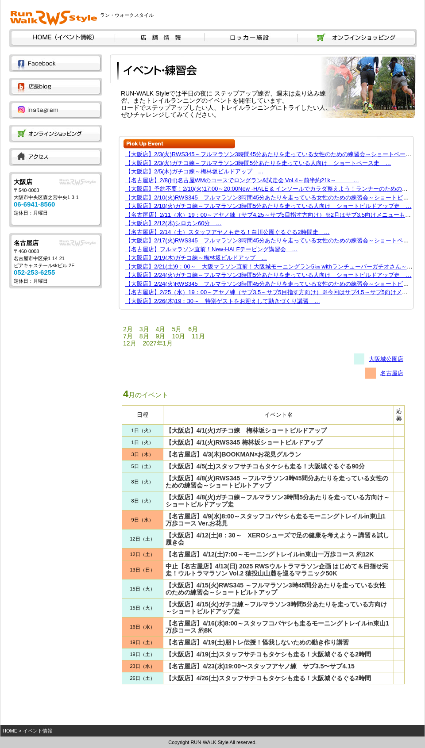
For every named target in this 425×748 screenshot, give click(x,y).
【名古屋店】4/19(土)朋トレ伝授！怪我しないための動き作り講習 (257, 642)
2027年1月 (158, 343)
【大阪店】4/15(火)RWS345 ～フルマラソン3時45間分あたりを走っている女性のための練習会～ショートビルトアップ (276, 589)
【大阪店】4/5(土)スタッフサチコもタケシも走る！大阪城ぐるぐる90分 (265, 466)
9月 (161, 336)
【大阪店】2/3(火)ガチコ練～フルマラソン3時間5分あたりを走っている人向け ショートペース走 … (258, 163)
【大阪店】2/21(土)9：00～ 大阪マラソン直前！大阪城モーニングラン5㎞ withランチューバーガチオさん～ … (272, 266)
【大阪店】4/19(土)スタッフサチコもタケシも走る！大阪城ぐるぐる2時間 (268, 654)
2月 (128, 329)
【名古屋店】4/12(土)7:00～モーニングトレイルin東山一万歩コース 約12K (270, 554)
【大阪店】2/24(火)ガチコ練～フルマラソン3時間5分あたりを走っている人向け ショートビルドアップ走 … (268, 275)
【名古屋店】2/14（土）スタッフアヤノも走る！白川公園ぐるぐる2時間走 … (227, 232)
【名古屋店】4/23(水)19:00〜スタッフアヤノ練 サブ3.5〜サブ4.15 (260, 666)
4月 (161, 329)
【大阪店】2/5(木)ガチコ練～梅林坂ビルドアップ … (194, 171)
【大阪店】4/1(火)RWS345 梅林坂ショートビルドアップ (244, 442)
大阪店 (23, 181)
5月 (177, 329)
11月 (198, 336)
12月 (129, 343)
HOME (10, 730)
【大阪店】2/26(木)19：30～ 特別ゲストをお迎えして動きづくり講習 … (222, 301)
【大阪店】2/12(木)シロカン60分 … (173, 223)
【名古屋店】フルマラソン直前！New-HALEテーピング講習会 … (211, 249)
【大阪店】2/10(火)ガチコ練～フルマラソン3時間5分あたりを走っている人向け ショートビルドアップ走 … (268, 206)
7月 (128, 336)
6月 (193, 329)
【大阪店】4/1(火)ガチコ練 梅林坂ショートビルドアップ (246, 430)
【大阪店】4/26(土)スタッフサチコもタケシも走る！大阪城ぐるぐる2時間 (268, 678)
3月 (144, 329)
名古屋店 (26, 242)
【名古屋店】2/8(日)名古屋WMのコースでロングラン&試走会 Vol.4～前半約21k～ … (242, 180)
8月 (144, 336)
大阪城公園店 (386, 359)
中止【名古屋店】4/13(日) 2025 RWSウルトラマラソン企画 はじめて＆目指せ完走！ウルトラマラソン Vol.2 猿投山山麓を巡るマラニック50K (277, 570)
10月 (178, 336)
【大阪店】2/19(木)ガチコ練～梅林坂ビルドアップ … (196, 257)
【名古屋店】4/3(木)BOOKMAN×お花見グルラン (233, 454)
